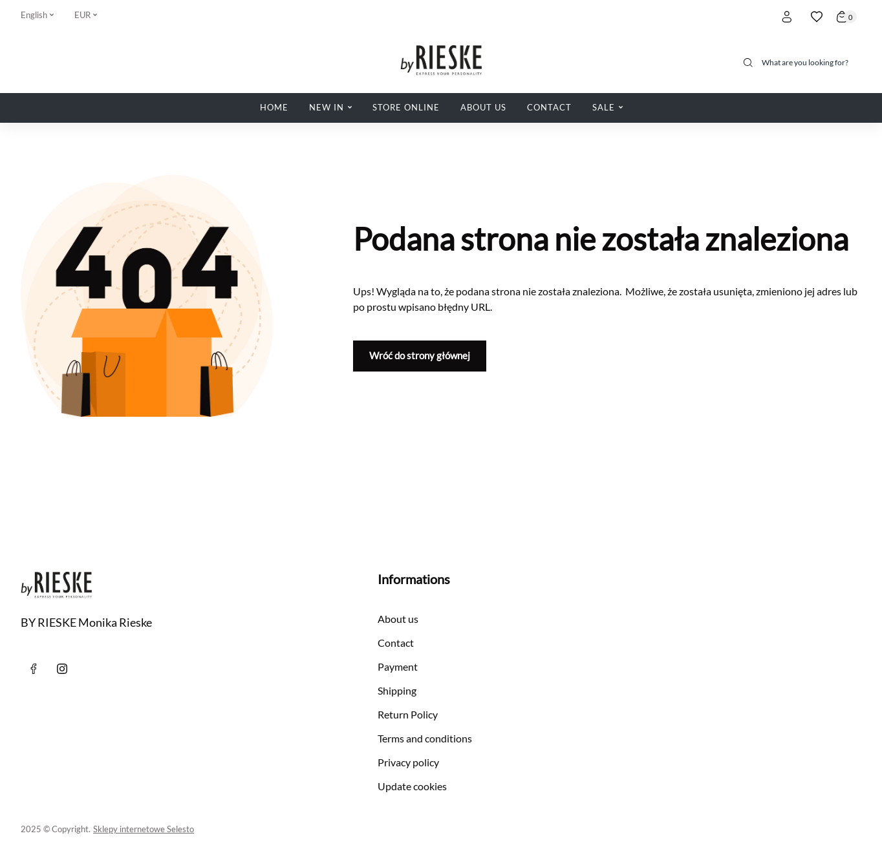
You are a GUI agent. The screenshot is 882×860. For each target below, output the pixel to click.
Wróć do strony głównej (419, 355)
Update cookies (412, 786)
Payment (398, 666)
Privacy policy (408, 762)
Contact (396, 642)
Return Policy (408, 714)
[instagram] (62, 669)
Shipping (397, 690)
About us (398, 619)
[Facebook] (34, 669)
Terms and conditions (425, 738)
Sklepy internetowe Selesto (143, 829)
